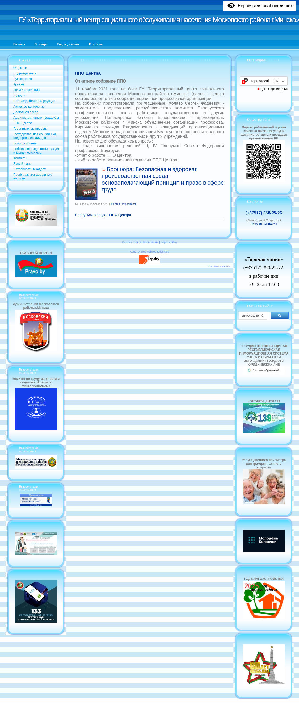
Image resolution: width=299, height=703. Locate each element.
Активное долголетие (28, 106)
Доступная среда (25, 112)
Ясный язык (22, 163)
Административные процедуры (36, 117)
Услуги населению (26, 90)
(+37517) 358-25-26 (264, 213)
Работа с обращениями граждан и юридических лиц (37, 150)
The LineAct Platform (219, 266)
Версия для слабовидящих (140, 242)
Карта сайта (169, 242)
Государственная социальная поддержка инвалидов (35, 136)
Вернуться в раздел (103, 215)
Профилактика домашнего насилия (32, 176)
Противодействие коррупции (34, 101)
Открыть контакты (264, 224)
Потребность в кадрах (29, 169)
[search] (252, 315)
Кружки (18, 84)
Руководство (22, 79)
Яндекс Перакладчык (272, 89)
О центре (20, 68)
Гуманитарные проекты (30, 128)
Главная (24, 60)
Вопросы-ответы (25, 143)
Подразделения (24, 73)
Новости (19, 95)
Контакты (20, 158)
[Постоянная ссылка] (123, 204)
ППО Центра (22, 123)
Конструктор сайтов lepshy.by (149, 251)
